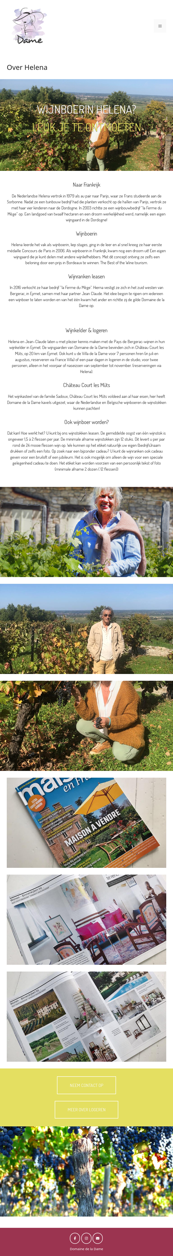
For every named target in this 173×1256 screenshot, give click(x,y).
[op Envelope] (98, 1238)
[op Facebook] (75, 1238)
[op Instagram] (86, 1238)
